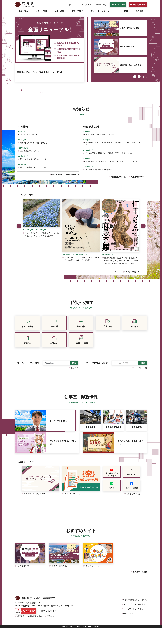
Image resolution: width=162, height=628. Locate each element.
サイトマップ (129, 614)
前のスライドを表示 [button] (134, 76)
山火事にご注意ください (29, 151)
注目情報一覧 (57, 174)
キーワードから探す (28, 363)
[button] (74, 5)
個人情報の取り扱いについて (135, 600)
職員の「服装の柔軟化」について (33, 167)
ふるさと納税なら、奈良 (129, 28)
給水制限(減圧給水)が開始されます (34, 143)
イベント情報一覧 (132, 272)
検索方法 (74, 368)
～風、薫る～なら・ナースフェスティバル (102, 134)
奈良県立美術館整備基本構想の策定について (103, 170)
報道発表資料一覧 (118, 177)
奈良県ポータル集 (127, 46)
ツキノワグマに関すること (30, 134)
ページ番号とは (141, 368)
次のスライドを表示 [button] (139, 76)
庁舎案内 (50, 616)
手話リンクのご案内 (48, 611)
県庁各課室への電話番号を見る (29, 616)
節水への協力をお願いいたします (33, 159)
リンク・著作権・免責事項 (134, 604)
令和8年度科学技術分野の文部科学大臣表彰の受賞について (109, 153)
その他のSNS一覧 (133, 494)
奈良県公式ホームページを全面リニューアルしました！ (44, 72)
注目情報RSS (73, 174)
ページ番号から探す (97, 363)
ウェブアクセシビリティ (133, 609)
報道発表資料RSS (138, 177)
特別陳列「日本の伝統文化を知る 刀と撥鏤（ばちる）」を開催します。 (113, 144)
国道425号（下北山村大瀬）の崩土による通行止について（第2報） (112, 161)
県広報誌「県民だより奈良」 (131, 65)
